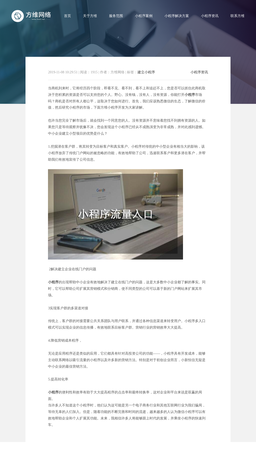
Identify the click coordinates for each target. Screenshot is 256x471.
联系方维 (237, 16)
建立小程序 (146, 72)
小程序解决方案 (176, 16)
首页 (67, 16)
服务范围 (116, 16)
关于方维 (90, 16)
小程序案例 (143, 16)
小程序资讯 (209, 16)
